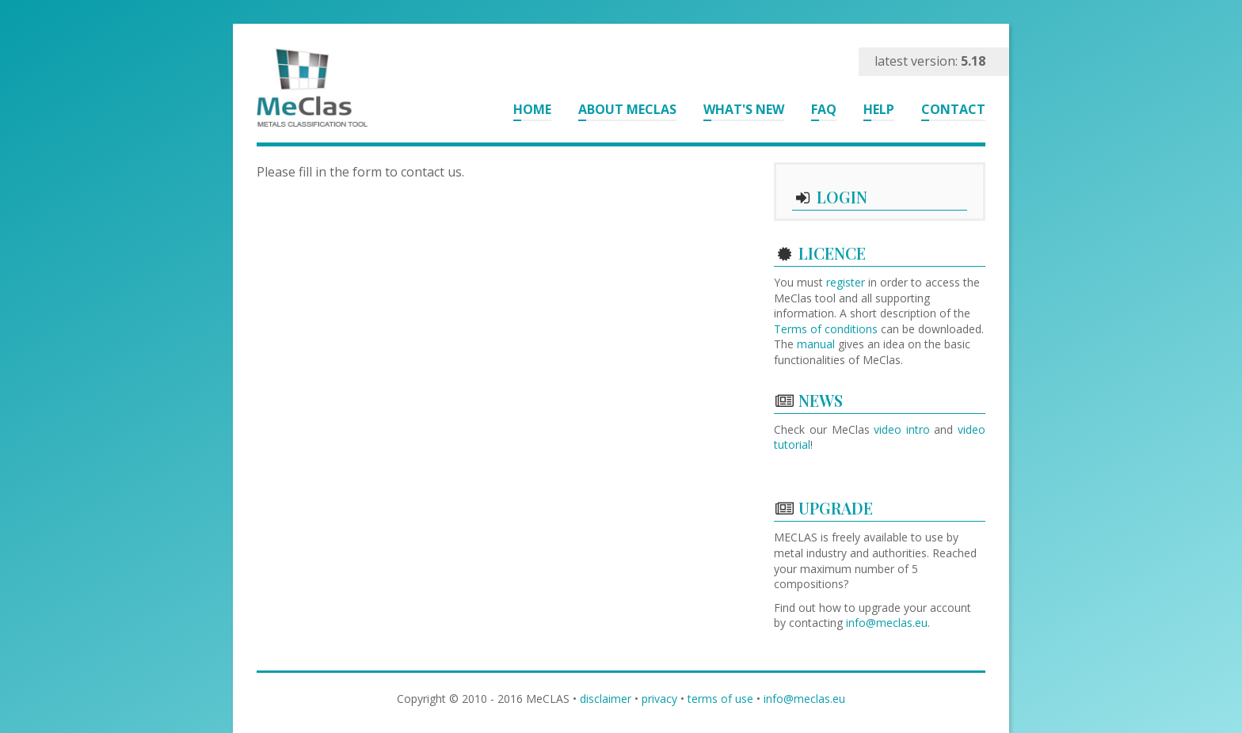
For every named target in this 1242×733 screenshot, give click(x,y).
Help (878, 109)
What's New (743, 109)
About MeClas (627, 109)
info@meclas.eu (887, 622)
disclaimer (605, 698)
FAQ (823, 109)
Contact (953, 109)
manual (816, 343)
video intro (902, 429)
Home (532, 109)
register (845, 282)
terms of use (720, 698)
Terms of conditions (826, 328)
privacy (659, 698)
